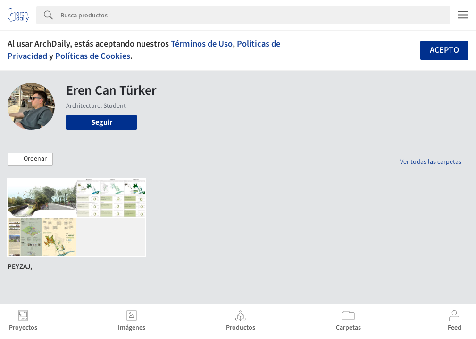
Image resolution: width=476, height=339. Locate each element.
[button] (30, 159)
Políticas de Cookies (92, 56)
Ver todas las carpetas (430, 162)
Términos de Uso (202, 44)
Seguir (101, 122)
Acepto (444, 50)
